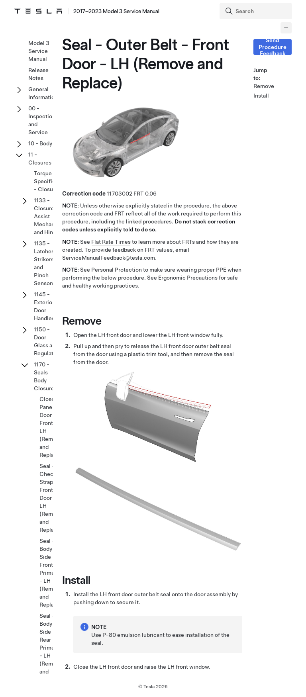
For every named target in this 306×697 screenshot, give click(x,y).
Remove (263, 86)
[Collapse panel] (286, 27)
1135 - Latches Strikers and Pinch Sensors (44, 263)
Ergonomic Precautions (188, 277)
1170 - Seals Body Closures (45, 376)
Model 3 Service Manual (38, 51)
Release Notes (38, 74)
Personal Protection (116, 269)
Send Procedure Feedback (272, 47)
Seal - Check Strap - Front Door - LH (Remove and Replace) (50, 498)
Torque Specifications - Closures (52, 181)
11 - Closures (39, 158)
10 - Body (40, 143)
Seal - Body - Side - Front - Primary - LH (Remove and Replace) (50, 573)
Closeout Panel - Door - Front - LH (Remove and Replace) (51, 427)
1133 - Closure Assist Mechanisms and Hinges (50, 216)
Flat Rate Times (111, 242)
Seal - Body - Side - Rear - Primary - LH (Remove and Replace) (50, 648)
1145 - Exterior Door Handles (44, 306)
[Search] (256, 11)
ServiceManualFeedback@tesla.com (108, 258)
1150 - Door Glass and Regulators (47, 341)
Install (261, 95)
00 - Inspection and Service (41, 120)
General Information (43, 93)
